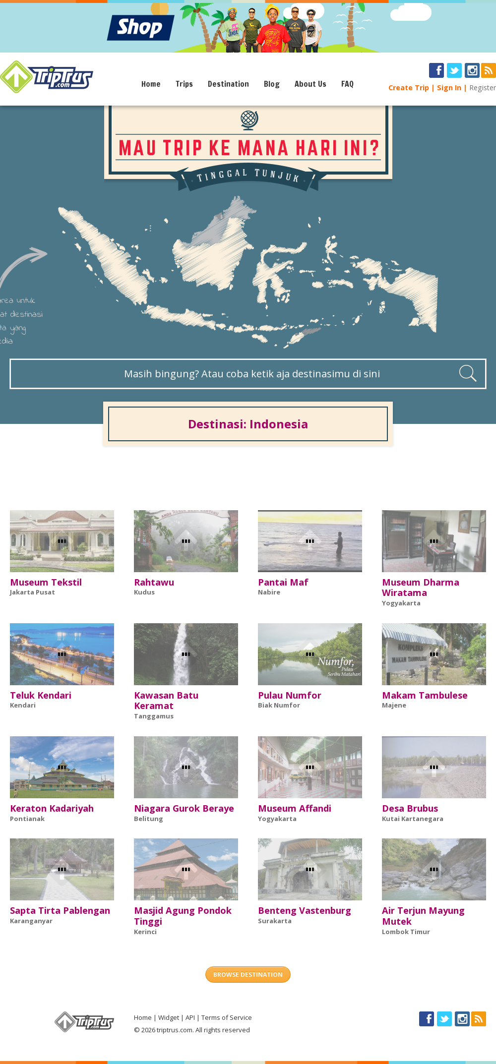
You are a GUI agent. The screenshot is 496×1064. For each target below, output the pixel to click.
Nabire (269, 592)
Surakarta (275, 920)
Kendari (23, 705)
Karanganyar (31, 920)
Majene (394, 705)
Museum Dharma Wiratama (420, 587)
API (190, 1017)
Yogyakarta (401, 602)
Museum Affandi (294, 808)
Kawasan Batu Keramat (166, 700)
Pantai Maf (283, 582)
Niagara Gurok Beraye (184, 808)
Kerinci (145, 931)
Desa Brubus (410, 808)
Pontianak (27, 818)
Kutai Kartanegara (412, 818)
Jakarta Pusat (32, 592)
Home (151, 83)
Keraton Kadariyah (52, 808)
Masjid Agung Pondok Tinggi (183, 915)
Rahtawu (154, 582)
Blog (272, 83)
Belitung (148, 818)
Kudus (144, 592)
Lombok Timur (406, 931)
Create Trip (408, 87)
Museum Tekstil (46, 582)
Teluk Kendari (40, 695)
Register (482, 87)
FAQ (347, 83)
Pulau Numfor (289, 695)
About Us (310, 83)
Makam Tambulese (425, 695)
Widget (168, 1017)
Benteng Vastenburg (304, 910)
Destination (228, 83)
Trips (184, 83)
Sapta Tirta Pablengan (60, 910)
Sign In (449, 87)
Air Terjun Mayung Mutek (423, 915)
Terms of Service (226, 1017)
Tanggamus (154, 715)
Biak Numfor (279, 705)
